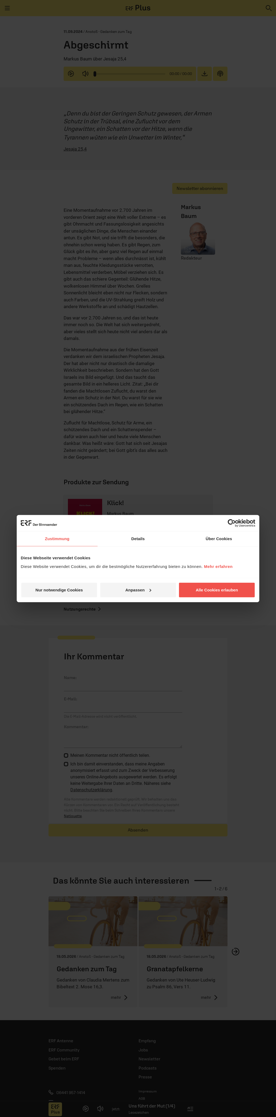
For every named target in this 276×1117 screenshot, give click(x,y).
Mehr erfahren (218, 566)
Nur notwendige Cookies (59, 589)
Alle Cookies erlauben (217, 589)
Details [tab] (138, 538)
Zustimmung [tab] (57, 538)
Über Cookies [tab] (219, 538)
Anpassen (138, 589)
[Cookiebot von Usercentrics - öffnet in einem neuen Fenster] (231, 523)
